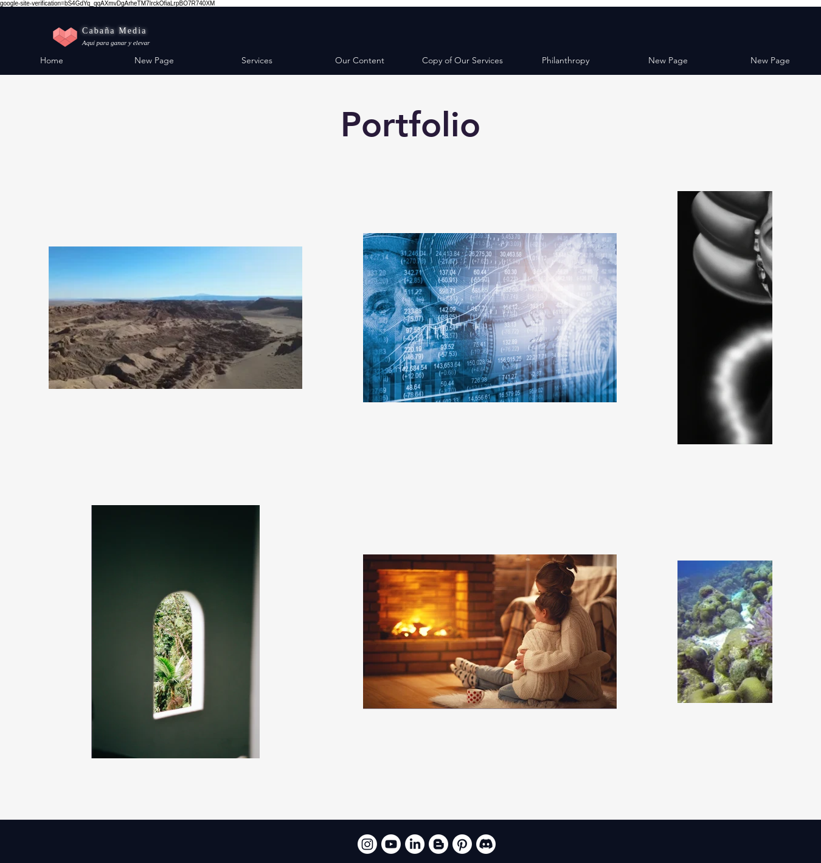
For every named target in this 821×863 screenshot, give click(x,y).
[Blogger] (438, 844)
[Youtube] (391, 844)
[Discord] (486, 844)
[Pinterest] (462, 844)
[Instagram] (367, 844)
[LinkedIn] (414, 844)
